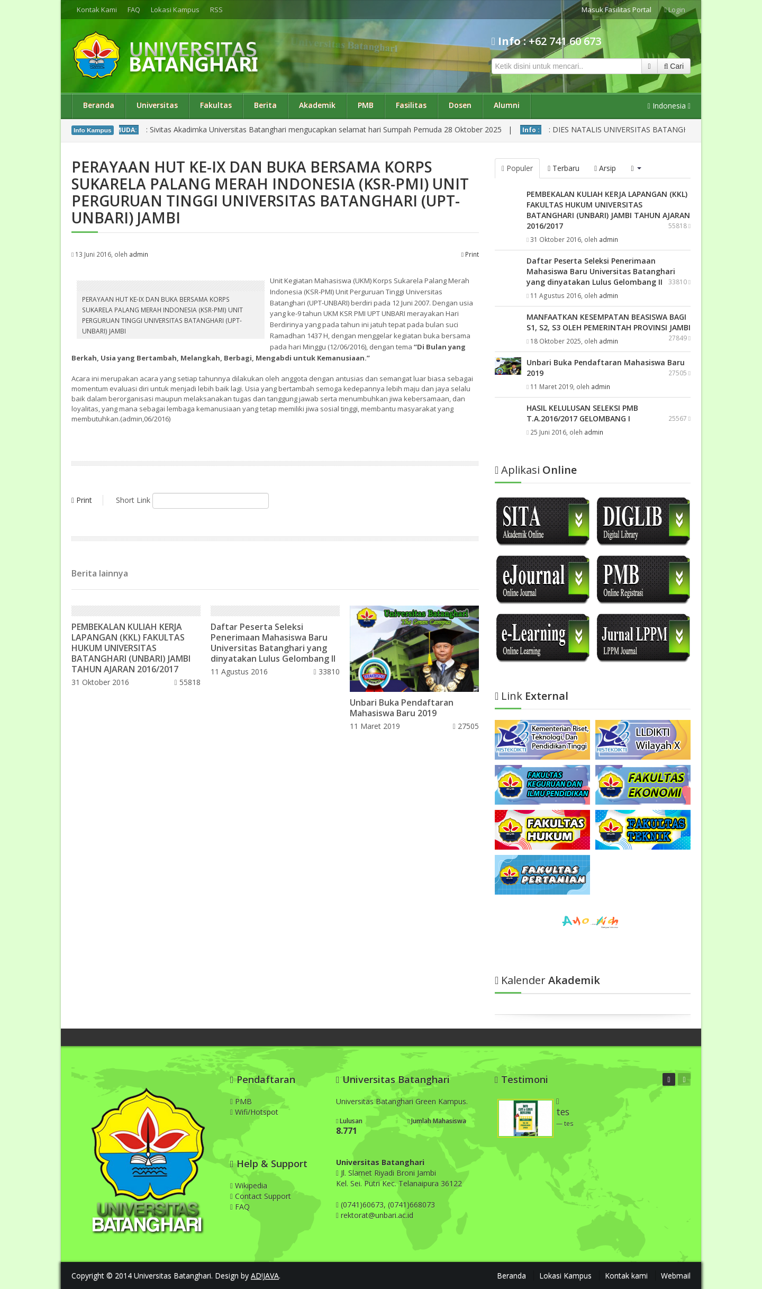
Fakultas (216, 105)
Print (470, 254)
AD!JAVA (265, 1275)
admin (138, 254)
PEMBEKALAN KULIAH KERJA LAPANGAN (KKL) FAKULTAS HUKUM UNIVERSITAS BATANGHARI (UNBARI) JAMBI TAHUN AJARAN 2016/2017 (130, 648)
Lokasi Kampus (175, 9)
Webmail (676, 1275)
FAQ (134, 9)
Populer (517, 168)
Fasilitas (411, 105)
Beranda (98, 105)
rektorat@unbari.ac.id (377, 1215)
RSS (216, 9)
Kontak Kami (97, 9)
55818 (187, 682)
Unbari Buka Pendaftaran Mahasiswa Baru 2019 (401, 708)
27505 (466, 726)
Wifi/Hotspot (254, 1112)
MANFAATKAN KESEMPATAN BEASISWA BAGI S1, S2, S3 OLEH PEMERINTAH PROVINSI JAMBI (609, 322)
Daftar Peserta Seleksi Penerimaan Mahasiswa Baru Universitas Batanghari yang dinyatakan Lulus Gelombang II (273, 642)
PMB (366, 105)
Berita (265, 105)
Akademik (317, 105)
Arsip (605, 168)
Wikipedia (248, 1185)
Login (674, 9)
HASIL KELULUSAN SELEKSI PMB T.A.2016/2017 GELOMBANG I (582, 413)
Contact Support (260, 1196)
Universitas (157, 105)
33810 (327, 671)
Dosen (460, 105)
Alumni (507, 105)
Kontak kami (626, 1275)
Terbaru (563, 168)
